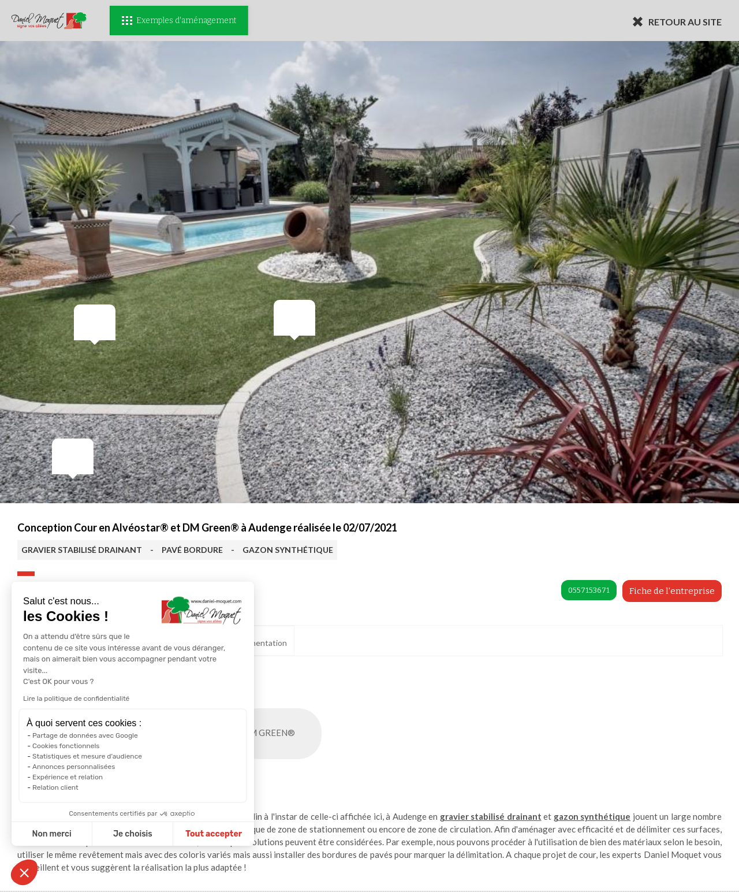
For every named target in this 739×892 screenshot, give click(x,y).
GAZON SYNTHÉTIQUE (287, 550)
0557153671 (589, 590)
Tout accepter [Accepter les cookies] (213, 834)
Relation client (55, 787)
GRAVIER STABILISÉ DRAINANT (81, 550)
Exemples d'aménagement (179, 20)
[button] (24, 872)
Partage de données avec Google (85, 735)
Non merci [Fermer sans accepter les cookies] (51, 834)
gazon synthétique (592, 816)
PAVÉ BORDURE (192, 550)
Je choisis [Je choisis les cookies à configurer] (132, 834)
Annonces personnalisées (73, 767)
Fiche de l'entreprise (672, 591)
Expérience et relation (67, 777)
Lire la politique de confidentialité (76, 698)
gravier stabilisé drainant (491, 816)
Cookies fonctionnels (65, 746)
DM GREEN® (280, 734)
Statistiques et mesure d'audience (87, 756)
